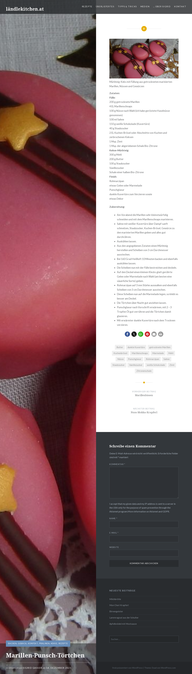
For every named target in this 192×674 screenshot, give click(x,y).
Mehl (170, 353)
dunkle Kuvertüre (136, 347)
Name (113, 518)
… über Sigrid (162, 6)
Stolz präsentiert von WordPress (127, 667)
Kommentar (117, 464)
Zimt (171, 365)
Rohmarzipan (152, 359)
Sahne (166, 359)
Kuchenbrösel (120, 353)
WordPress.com (168, 667)
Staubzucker (119, 365)
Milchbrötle (115, 599)
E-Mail (113, 533)
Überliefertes (105, 6)
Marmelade (158, 353)
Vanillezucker (135, 365)
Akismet (113, 511)
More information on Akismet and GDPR (148, 511)
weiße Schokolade (156, 365)
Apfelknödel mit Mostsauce (123, 623)
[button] (127, 334)
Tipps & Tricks (127, 6)
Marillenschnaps (140, 353)
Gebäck (22, 643)
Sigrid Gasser (32, 667)
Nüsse (120, 359)
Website (114, 547)
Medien (145, 6)
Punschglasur (134, 359)
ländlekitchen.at (25, 9)
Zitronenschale (143, 371)
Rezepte (87, 6)
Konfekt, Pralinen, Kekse (42, 643)
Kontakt (180, 6)
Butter (120, 347)
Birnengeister (116, 611)
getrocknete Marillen (159, 347)
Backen (12, 643)
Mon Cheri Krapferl (119, 605)
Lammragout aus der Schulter (124, 617)
